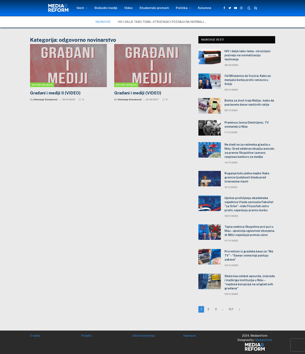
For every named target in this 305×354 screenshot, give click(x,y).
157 (230, 309)
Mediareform (263, 340)
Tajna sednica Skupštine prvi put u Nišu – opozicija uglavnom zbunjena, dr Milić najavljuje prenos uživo (250, 231)
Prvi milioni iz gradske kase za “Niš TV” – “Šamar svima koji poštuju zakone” (249, 255)
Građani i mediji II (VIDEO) (55, 93)
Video (128, 8)
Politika (182, 8)
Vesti (80, 8)
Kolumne (204, 8)
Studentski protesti (154, 8)
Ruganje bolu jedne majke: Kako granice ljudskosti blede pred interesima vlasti (247, 177)
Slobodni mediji (105, 8)
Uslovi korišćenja (143, 335)
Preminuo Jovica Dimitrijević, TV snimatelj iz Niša (247, 124)
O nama (35, 335)
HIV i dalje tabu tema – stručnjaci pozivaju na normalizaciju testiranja (164, 21)
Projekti (86, 335)
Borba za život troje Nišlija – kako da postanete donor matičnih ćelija (249, 102)
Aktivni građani (42, 85)
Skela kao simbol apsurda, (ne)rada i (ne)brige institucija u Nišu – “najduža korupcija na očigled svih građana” (250, 282)
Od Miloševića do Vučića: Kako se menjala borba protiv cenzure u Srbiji (248, 80)
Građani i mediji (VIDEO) (137, 93)
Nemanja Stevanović (46, 99)
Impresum (189, 335)
